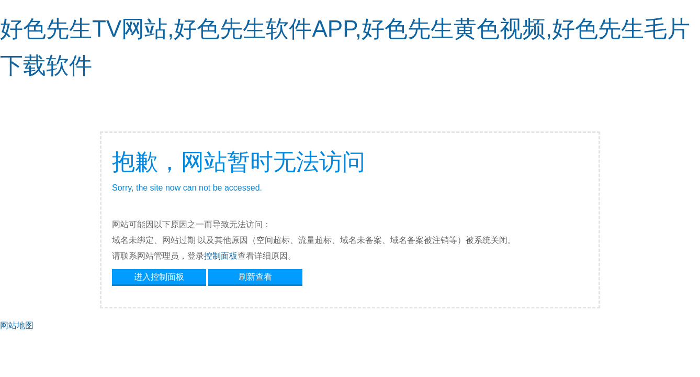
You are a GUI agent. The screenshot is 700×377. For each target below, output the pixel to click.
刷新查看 (255, 276)
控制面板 (221, 255)
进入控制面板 (159, 276)
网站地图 (16, 325)
